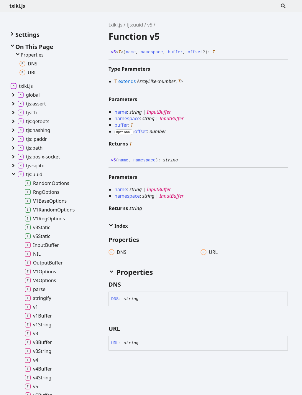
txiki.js (17, 6)
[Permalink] (219, 52)
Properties (29, 55)
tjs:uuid (135, 25)
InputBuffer (159, 112)
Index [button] (118, 226)
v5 (149, 25)
